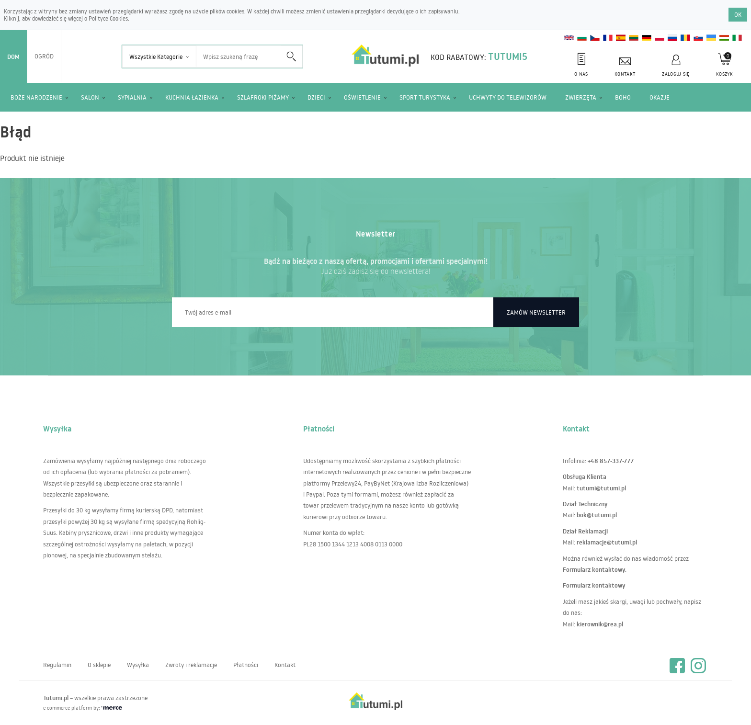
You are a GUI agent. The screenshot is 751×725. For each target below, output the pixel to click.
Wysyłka (138, 664)
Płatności (245, 664)
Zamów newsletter (536, 312)
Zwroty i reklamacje (191, 664)
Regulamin (57, 664)
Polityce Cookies (108, 18)
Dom (13, 56)
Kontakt (285, 664)
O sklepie (99, 664)
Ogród (44, 56)
